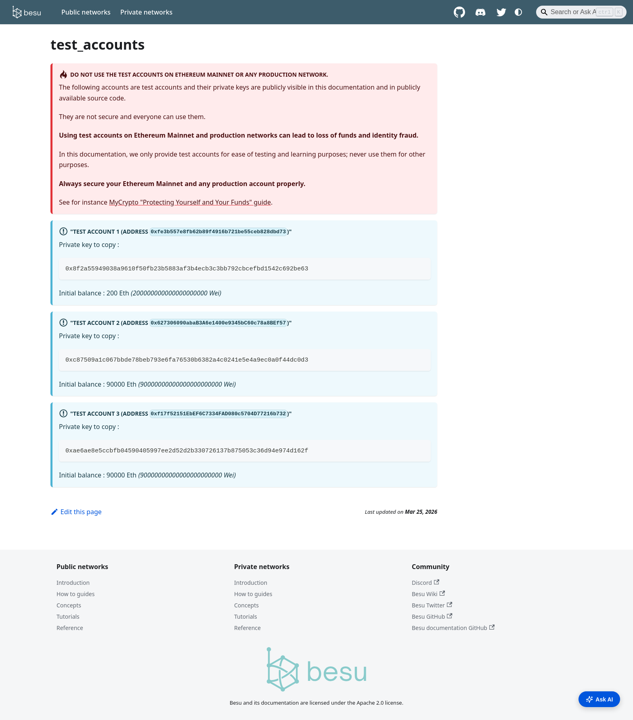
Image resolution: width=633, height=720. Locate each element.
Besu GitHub (432, 616)
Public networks (86, 12)
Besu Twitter (432, 605)
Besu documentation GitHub (453, 628)
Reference (70, 628)
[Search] (581, 12)
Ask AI (599, 699)
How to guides (75, 594)
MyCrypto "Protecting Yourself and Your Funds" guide (190, 202)
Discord (425, 582)
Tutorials (68, 616)
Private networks (146, 12)
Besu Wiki (428, 594)
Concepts (69, 605)
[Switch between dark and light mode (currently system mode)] (518, 12)
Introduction (73, 582)
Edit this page (76, 511)
